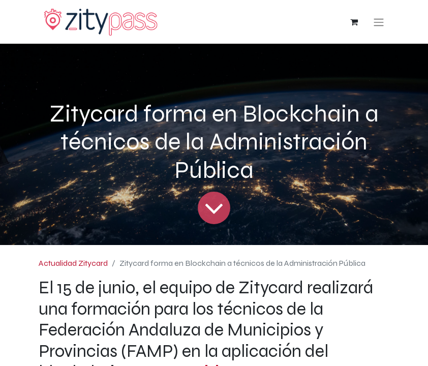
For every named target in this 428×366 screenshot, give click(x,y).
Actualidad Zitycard (73, 263)
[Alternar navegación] (378, 22)
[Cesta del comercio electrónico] (354, 22)
